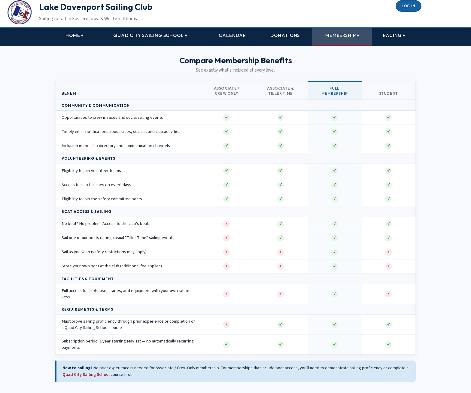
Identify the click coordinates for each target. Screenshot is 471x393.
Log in (408, 6)
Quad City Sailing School (86, 374)
